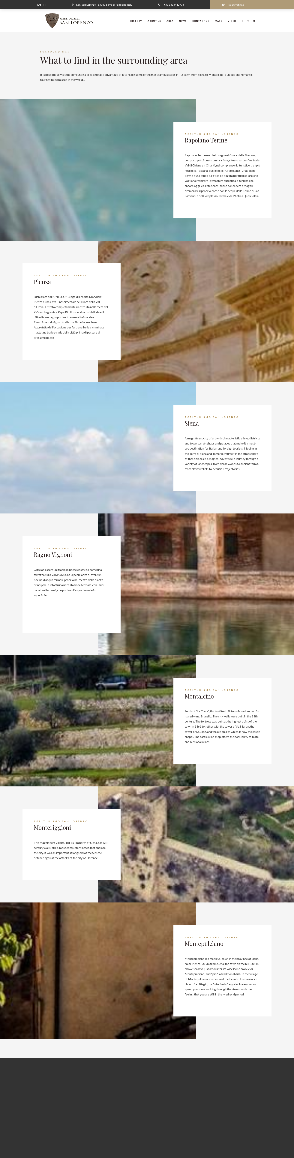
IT (44, 4)
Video (232, 20)
